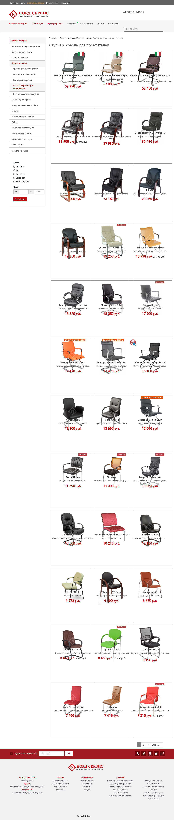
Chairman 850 (150, 592)
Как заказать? (60, 787)
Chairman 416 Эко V (73, 535)
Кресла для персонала (24, 74)
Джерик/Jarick (150, 305)
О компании (86, 24)
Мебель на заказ (20, 151)
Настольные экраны (22, 133)
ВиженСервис (21, 181)
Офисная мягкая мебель (120, 796)
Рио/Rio (150, 190)
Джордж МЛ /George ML (111, 248)
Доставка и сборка (60, 784)
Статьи (100, 24)
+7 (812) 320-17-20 (133, 12)
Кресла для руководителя (25, 69)
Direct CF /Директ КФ (150, 477)
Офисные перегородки (23, 128)
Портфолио (55, 24)
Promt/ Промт (73, 477)
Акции (87, 790)
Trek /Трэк (111, 707)
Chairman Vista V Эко (111, 305)
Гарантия (60, 790)
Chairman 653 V (73, 190)
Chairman (19, 167)
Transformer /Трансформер (150, 248)
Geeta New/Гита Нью (73, 707)
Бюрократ (19, 178)
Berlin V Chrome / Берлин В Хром (111, 75)
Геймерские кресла (22, 80)
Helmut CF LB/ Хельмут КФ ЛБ (150, 362)
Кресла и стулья (19, 63)
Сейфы (15, 122)
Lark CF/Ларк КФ (150, 649)
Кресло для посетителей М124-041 (111, 535)
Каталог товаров (17, 23)
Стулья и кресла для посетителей (23, 87)
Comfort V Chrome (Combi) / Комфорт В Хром (150, 76)
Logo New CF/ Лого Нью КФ (73, 305)
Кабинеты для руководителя (26, 46)
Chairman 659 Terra (111, 592)
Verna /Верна (73, 420)
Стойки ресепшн (20, 57)
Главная (52, 38)
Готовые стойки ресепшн (120, 787)
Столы (15, 111)
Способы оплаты (60, 781)
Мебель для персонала (120, 784)
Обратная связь (87, 781)
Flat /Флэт (112, 190)
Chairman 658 (73, 248)
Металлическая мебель (23, 117)
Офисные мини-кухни (22, 139)
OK (68, 753)
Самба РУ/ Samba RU (150, 707)
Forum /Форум (111, 133)
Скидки (38, 23)
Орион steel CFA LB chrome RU (150, 133)
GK (15, 170)
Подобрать (20, 199)
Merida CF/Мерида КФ (73, 133)
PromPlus (19, 174)
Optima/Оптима (112, 649)
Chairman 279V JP (73, 649)
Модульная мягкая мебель (25, 105)
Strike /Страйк (111, 420)
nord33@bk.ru (27, 781)
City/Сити (111, 477)
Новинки (72, 23)
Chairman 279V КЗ (150, 535)
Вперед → (156, 745)
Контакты (113, 24)
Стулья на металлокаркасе (26, 94)
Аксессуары (17, 145)
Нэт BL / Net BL (73, 592)
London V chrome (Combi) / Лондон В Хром (73, 76)
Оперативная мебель (22, 52)
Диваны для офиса (21, 100)
